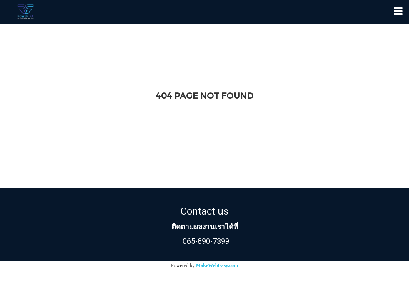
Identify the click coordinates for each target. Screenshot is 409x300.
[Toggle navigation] (398, 11)
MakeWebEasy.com (217, 265)
